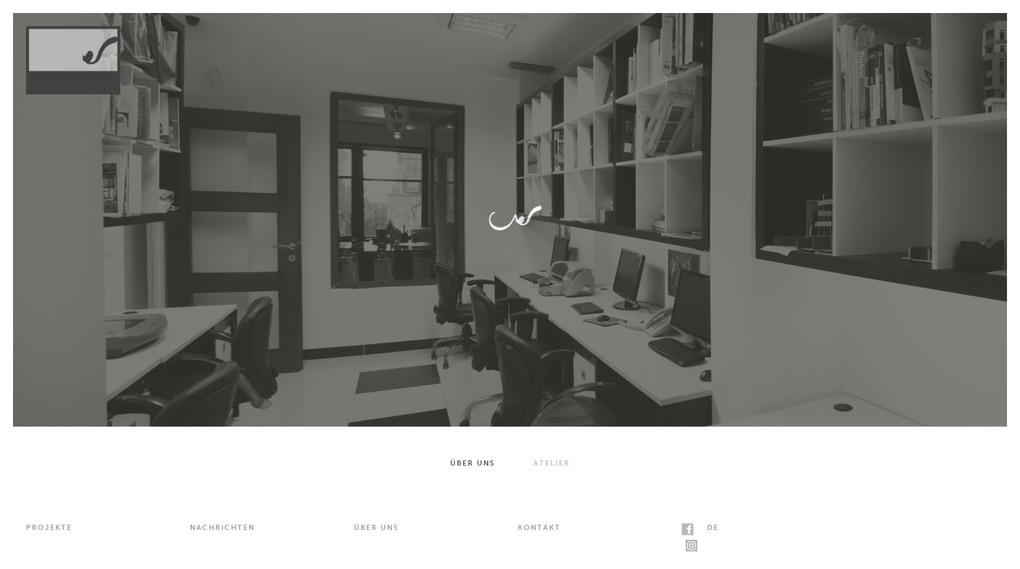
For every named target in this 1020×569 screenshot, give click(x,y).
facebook (687, 529)
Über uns (472, 463)
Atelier (551, 463)
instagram (691, 545)
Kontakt (539, 527)
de (713, 527)
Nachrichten (222, 527)
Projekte (49, 527)
